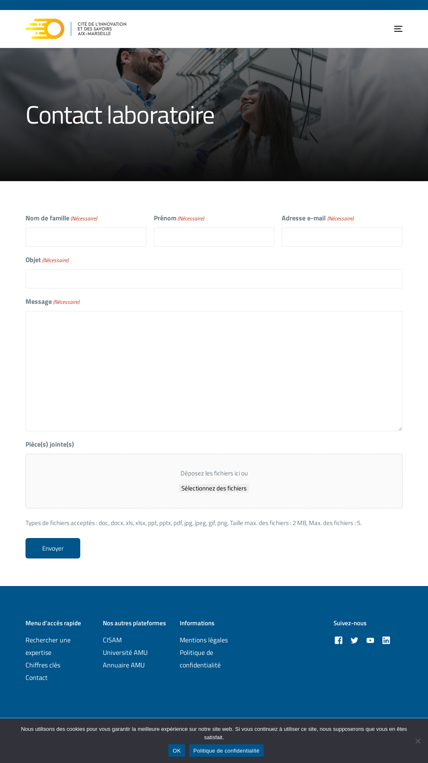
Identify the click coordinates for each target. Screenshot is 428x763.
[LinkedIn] (386, 639)
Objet (47, 260)
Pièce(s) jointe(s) (49, 444)
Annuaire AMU (124, 665)
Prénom (179, 218)
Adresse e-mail (317, 218)
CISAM (112, 640)
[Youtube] (370, 639)
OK (177, 751)
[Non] (417, 741)
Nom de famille (61, 218)
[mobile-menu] (392, 28)
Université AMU (125, 652)
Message (52, 301)
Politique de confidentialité (227, 751)
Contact (36, 677)
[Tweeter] (354, 639)
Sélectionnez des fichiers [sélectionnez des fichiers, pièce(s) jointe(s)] (214, 488)
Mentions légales (204, 640)
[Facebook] (338, 639)
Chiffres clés (42, 665)
